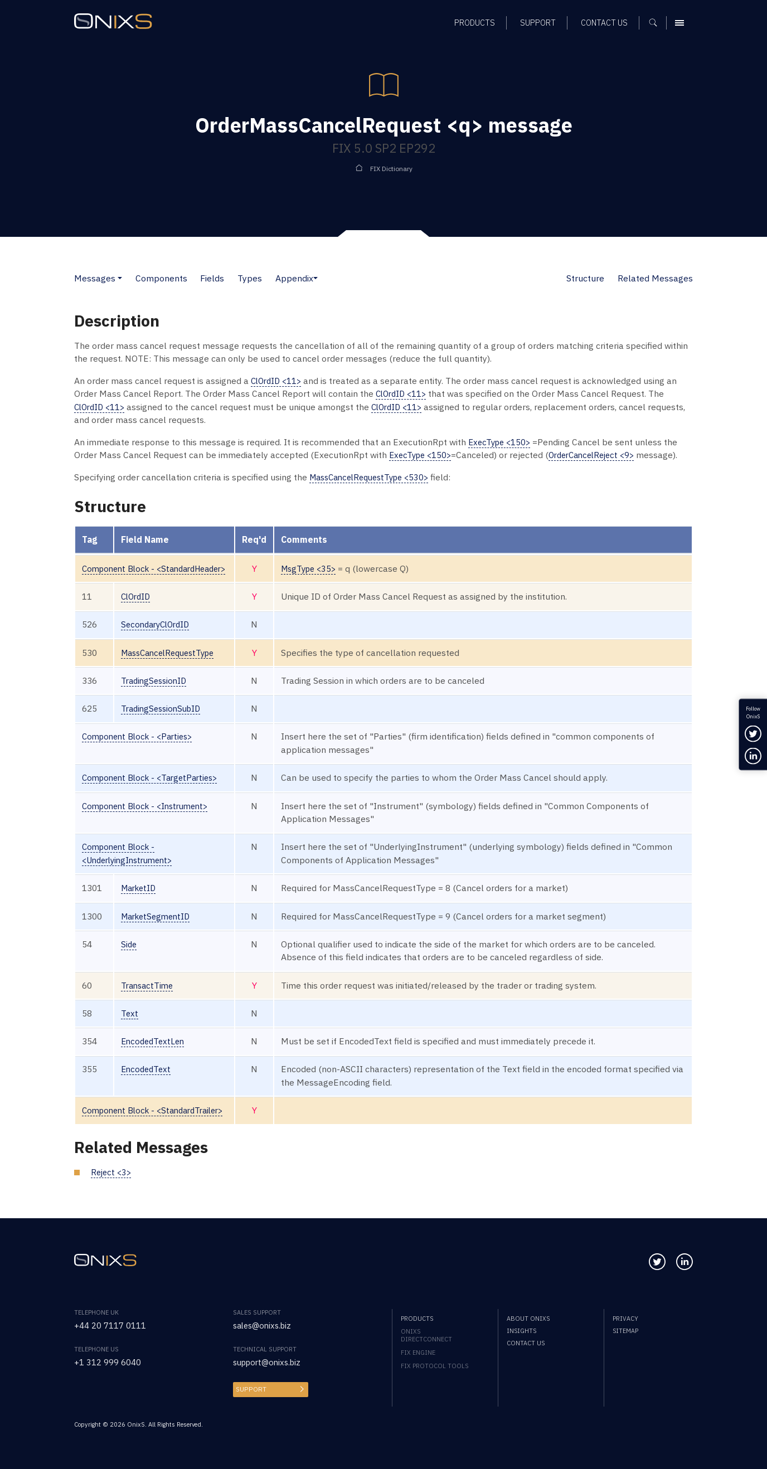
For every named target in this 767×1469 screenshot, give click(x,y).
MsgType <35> (322, 568)
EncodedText (147, 1068)
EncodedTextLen (154, 1041)
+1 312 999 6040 (107, 1362)
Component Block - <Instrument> (150, 805)
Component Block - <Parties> (141, 736)
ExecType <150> (501, 441)
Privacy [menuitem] (625, 1318)
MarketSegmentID (158, 916)
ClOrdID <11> (278, 380)
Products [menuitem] (417, 1318)
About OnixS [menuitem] (528, 1318)
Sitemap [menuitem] (625, 1331)
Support (250, 1389)
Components (161, 278)
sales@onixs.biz (265, 1325)
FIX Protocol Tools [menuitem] (434, 1366)
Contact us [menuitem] (526, 1343)
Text (130, 1013)
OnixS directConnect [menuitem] (426, 1335)
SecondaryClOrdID (158, 624)
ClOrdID (137, 596)
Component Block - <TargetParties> (154, 777)
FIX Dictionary (391, 168)
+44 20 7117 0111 (110, 1325)
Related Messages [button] (655, 278)
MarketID (140, 887)
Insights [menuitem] (521, 1331)
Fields (212, 278)
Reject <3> (112, 1172)
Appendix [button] (294, 278)
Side (129, 944)
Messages (94, 278)
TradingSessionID (156, 680)
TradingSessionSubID (164, 708)
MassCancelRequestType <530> (374, 477)
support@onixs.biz (270, 1362)
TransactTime (149, 985)
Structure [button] (585, 278)
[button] (120, 278)
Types (249, 278)
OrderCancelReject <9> (600, 454)
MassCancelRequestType (172, 652)
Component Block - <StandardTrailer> (158, 1110)
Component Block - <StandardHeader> (160, 568)
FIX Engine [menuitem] (418, 1352)
